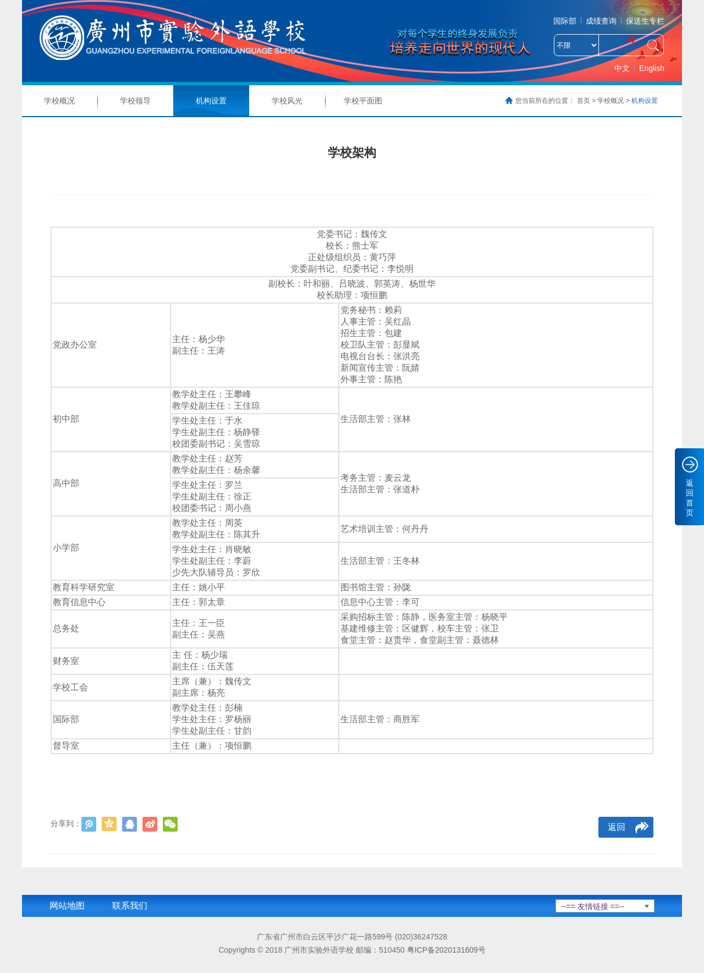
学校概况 (59, 100)
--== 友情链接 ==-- (592, 906)
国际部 (564, 21)
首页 (583, 101)
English (651, 68)
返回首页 (690, 498)
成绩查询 (601, 21)
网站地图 (67, 905)
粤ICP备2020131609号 (446, 949)
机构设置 (211, 100)
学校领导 (135, 100)
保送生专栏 (645, 21)
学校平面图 (363, 100)
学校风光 (287, 100)
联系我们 (129, 905)
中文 (622, 68)
